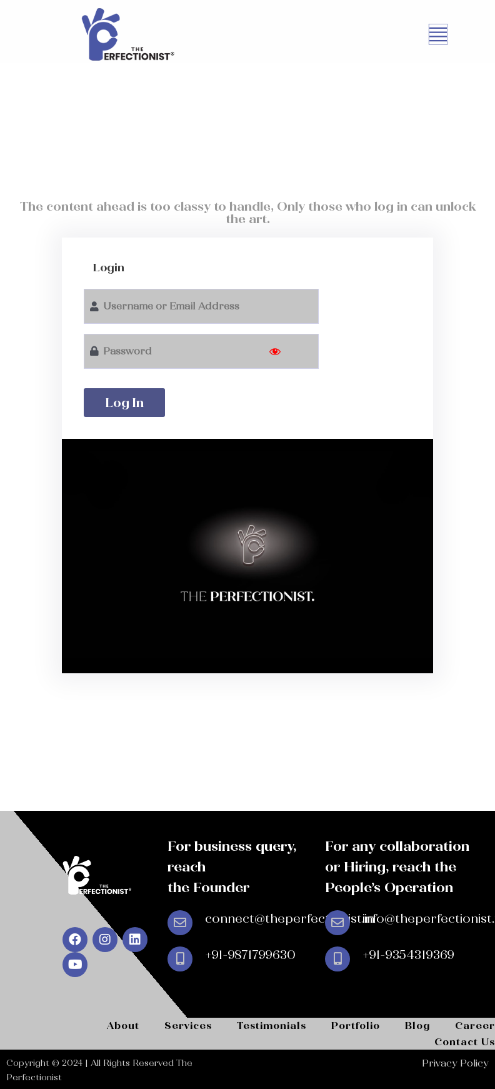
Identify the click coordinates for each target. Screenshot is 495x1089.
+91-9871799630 (250, 954)
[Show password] (275, 351)
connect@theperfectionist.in (289, 918)
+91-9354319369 (408, 954)
